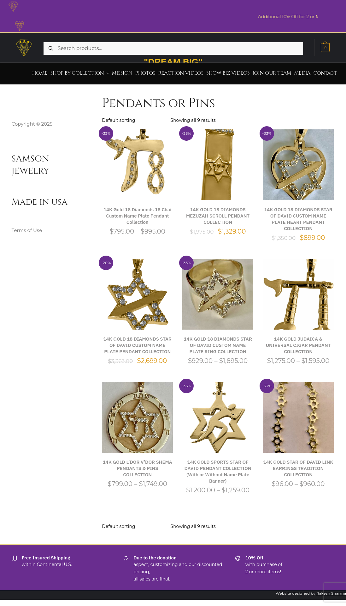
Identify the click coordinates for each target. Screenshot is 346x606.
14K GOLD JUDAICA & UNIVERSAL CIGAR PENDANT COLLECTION (298, 343)
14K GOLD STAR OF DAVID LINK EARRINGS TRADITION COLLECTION (298, 466)
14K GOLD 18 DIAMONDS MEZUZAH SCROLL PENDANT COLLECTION (217, 213)
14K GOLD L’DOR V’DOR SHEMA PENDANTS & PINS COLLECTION (137, 466)
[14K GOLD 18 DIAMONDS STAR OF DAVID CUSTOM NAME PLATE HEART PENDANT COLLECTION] (298, 162)
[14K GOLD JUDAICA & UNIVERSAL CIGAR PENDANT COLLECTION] (298, 292)
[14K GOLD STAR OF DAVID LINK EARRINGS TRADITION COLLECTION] (298, 415)
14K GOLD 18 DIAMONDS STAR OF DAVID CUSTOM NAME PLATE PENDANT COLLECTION (137, 343)
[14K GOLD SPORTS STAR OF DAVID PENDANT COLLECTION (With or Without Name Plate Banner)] (217, 415)
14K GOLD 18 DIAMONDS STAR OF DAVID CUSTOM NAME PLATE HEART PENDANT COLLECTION (298, 216)
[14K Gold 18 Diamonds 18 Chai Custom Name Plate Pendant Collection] (137, 162)
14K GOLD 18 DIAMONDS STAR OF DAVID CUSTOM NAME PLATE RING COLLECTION (218, 343)
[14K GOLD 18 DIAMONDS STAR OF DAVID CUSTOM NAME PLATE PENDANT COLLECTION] (137, 292)
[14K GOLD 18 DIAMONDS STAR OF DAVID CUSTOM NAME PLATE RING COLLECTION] (217, 292)
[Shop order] (134, 118)
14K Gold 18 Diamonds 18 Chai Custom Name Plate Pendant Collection (137, 213)
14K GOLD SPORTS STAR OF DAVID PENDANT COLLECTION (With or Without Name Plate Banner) (218, 469)
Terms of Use (27, 228)
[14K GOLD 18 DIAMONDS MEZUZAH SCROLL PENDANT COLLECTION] (217, 162)
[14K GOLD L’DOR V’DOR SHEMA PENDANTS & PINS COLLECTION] (137, 415)
